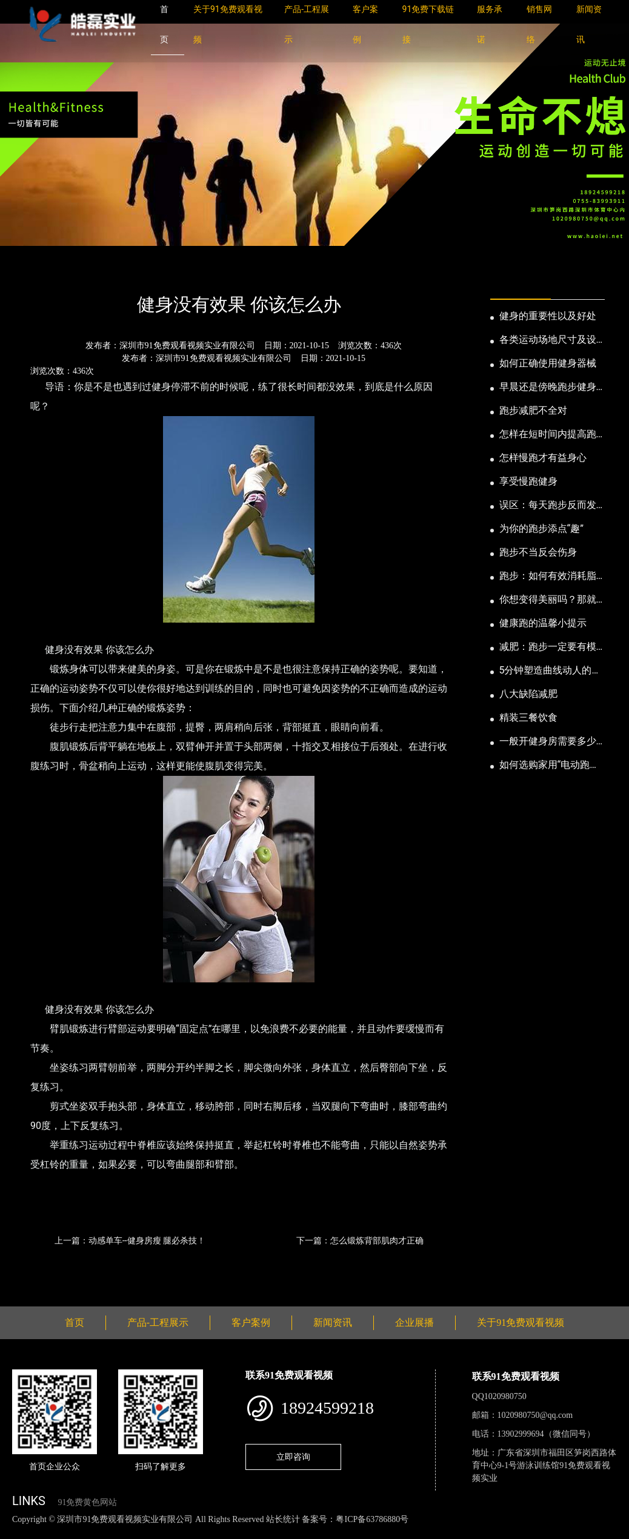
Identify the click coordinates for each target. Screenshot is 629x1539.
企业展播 (414, 1322)
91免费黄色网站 (87, 1502)
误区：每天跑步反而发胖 (547, 505)
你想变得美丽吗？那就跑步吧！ (547, 600)
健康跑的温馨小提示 (543, 623)
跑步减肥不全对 (533, 410)
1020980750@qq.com (535, 1415)
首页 (33, 272)
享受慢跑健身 (528, 481)
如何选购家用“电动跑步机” (549, 765)
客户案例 (250, 1322)
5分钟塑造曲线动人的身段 (550, 671)
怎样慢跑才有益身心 (543, 457)
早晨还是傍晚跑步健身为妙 (547, 387)
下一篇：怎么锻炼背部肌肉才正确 (360, 1240)
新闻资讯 (74, 272)
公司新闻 (125, 272)
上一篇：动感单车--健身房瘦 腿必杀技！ (130, 1240)
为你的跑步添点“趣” (541, 528)
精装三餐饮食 (528, 717)
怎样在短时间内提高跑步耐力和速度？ (547, 435)
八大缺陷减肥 (528, 694)
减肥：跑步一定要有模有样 (547, 647)
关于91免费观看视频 (520, 1322)
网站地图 (18, 1532)
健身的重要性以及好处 (547, 316)
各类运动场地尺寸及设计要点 (547, 340)
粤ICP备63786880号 (372, 1519)
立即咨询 (293, 1456)
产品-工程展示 (157, 1322)
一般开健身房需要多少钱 (547, 742)
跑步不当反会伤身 (538, 552)
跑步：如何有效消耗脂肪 (547, 576)
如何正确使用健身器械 (547, 363)
